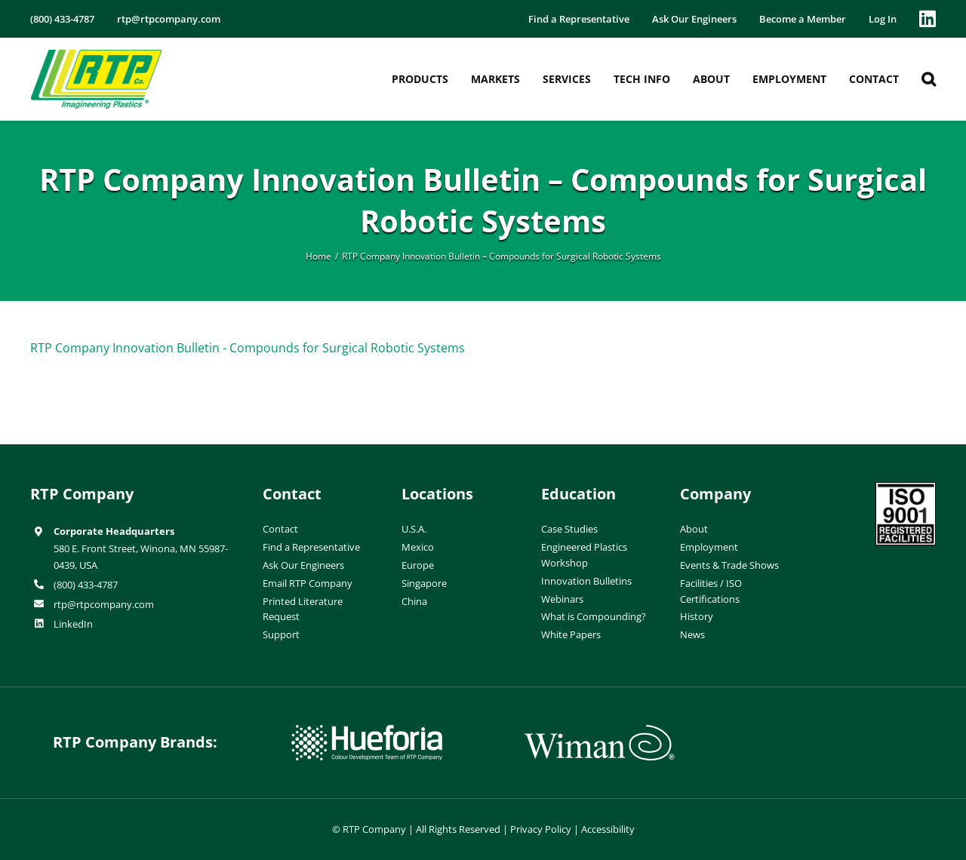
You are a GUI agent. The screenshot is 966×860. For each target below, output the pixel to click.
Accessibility (608, 829)
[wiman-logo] (599, 731)
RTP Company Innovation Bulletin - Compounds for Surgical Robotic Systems (247, 347)
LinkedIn (73, 624)
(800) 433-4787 (86, 584)
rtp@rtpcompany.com (104, 604)
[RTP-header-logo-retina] (96, 55)
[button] (928, 79)
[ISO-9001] (905, 488)
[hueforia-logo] (366, 731)
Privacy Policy (540, 829)
